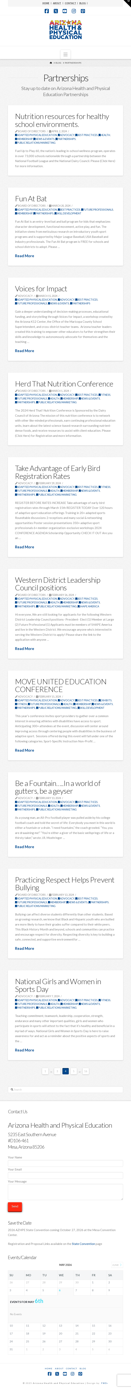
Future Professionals (97, 209)
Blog (83, 1368)
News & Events (44, 139)
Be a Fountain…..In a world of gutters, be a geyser (58, 787)
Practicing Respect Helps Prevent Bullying (64, 883)
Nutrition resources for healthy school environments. (62, 120)
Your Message (65, 1184)
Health (104, 135)
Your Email (65, 1173)
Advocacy (66, 135)
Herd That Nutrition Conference (64, 383)
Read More (24, 255)
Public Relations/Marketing (35, 142)
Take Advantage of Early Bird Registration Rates (57, 472)
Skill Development (68, 213)
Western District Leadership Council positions (57, 583)
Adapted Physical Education (36, 135)
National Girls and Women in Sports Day (58, 985)
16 (85, 1071)
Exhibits (105, 700)
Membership (23, 139)
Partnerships (66, 139)
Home (49, 1368)
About (59, 1368)
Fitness (104, 394)
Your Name (65, 1160)
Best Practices (86, 135)
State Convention (83, 1244)
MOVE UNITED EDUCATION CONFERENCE (60, 685)
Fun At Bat (31, 198)
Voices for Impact (41, 288)
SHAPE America (88, 606)
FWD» (104, 1383)
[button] (65, 54)
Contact (71, 1368)
